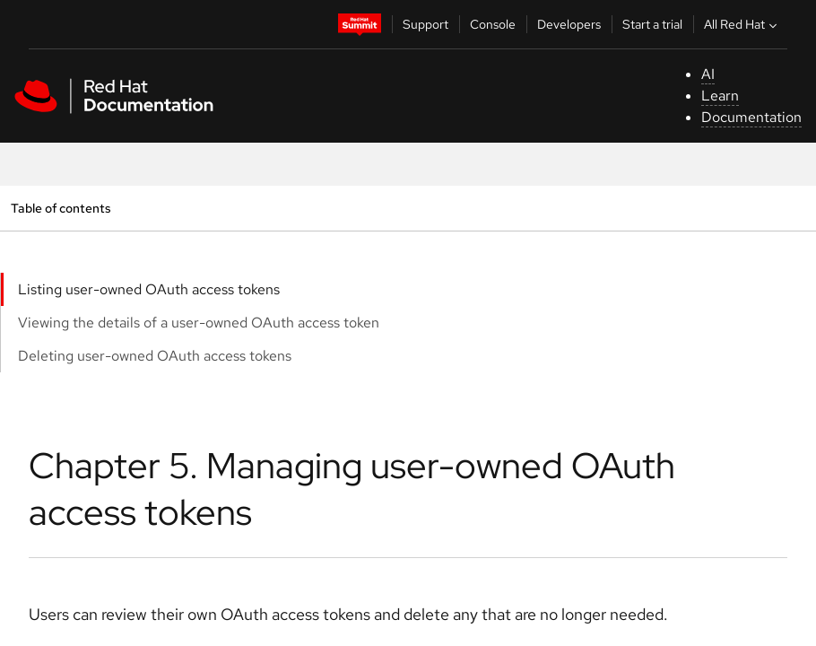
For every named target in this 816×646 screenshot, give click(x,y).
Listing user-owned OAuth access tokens (149, 289)
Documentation (751, 117)
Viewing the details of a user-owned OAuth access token (198, 322)
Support (425, 24)
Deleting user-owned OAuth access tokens (154, 355)
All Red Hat (742, 24)
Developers (569, 24)
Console (493, 24)
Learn (720, 95)
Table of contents (60, 207)
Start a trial (652, 24)
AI (708, 74)
